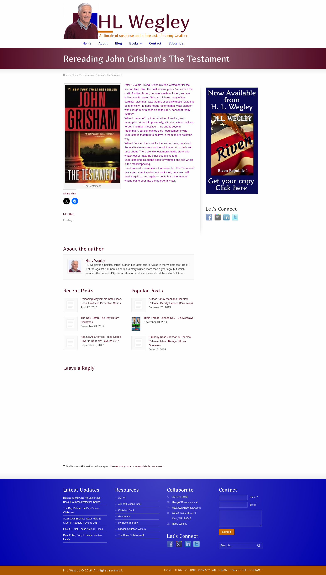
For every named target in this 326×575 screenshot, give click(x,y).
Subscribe (176, 43)
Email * (254, 504)
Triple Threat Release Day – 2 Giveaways (169, 317)
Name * (254, 497)
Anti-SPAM (219, 570)
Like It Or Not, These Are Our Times (83, 529)
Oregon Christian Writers (132, 529)
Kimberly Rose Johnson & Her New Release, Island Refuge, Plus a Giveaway (170, 341)
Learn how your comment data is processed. (137, 466)
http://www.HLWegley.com (186, 507)
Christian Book (126, 510)
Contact (155, 43)
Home (86, 43)
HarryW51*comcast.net (185, 502)
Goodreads (124, 516)
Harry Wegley (95, 260)
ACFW (122, 497)
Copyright (238, 570)
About (103, 43)
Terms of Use (185, 570)
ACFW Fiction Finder (129, 504)
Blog (118, 43)
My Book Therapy (128, 522)
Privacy (204, 570)
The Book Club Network (131, 535)
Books (133, 43)
